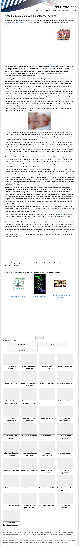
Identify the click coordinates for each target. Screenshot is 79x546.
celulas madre (22, 344)
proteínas (22, 350)
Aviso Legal (64, 537)
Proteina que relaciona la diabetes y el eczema (30, 16)
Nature (52, 66)
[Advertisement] (29, 53)
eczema (53, 344)
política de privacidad (55, 537)
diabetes (60, 214)
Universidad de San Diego (14, 22)
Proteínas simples (39, 296)
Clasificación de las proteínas (19, 296)
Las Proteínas (65, 7)
